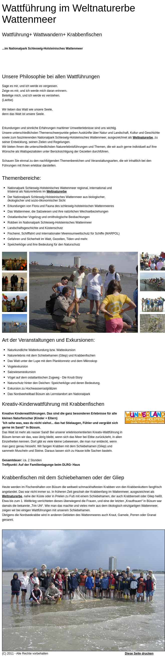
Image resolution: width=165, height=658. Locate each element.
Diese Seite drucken (139, 653)
